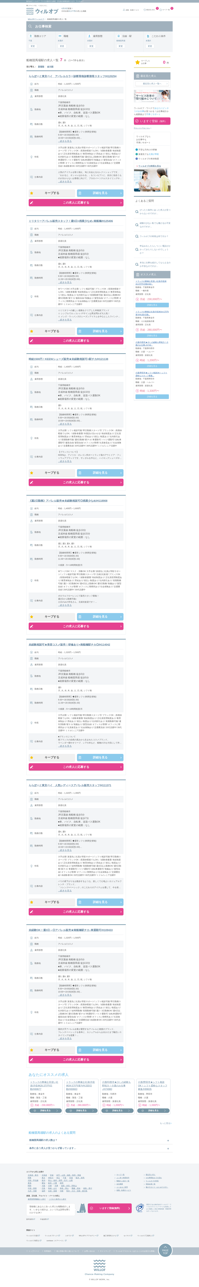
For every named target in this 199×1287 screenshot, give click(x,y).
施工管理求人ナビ (109, 1236)
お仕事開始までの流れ (154, 1178)
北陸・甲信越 (33, 1181)
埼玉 (58, 1178)
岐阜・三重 (52, 1183)
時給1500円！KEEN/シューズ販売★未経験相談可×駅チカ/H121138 (68, 359)
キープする (52, 193)
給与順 (50, 66)
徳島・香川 (87, 1189)
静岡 (61, 1183)
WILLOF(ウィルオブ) (36, 19)
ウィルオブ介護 (32, 1236)
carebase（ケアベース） (55, 1241)
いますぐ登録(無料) (110, 1208)
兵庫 (56, 1186)
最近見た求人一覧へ (152, 83)
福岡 (43, 1191)
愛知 (43, 1183)
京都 (50, 1186)
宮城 (51, 1175)
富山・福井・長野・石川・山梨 (60, 1181)
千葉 (64, 1178)
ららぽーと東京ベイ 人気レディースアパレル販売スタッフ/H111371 (70, 785)
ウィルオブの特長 (152, 1181)
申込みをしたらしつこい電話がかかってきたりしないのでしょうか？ (155, 249)
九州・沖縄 (32, 1191)
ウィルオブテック (51, 1236)
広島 (43, 1189)
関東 (29, 1178)
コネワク (68, 1236)
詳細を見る (100, 193)
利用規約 (47, 1251)
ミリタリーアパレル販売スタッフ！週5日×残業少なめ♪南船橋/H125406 (71, 221)
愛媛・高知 (76, 1189)
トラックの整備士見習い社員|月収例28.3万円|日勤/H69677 (44, 1086)
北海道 (44, 1175)
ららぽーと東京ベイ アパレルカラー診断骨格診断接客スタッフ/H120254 (72, 76)
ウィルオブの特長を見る (149, 166)
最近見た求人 (150, 1175)
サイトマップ (105, 1251)
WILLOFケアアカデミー (87, 1236)
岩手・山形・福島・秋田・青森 (68, 1175)
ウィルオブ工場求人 (144, 1236)
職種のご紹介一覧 (122, 1181)
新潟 (43, 1181)
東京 (43, 1178)
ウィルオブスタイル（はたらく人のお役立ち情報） (136, 1251)
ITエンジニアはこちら (142, 128)
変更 (33, 46)
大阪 (43, 1186)
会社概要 (119, 1184)
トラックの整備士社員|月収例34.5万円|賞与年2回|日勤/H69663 (80, 1086)
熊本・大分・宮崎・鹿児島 (76, 1191)
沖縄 (61, 1191)
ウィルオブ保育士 (32, 1241)
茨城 (71, 1178)
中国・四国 (32, 1189)
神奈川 (50, 1178)
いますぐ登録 (153, 121)
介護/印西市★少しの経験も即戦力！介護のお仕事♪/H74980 (116, 1086)
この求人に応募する (76, 202)
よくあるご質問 (122, 1187)
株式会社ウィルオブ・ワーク (35, 1)
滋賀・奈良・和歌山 (69, 1186)
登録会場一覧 (150, 1184)
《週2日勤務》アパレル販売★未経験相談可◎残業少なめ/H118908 (68, 500)
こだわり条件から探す (57, 1199)
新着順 (41, 66)
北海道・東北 (33, 1175)
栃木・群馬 (80, 1178)
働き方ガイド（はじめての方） (157, 1187)
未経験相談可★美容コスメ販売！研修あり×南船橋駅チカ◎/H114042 (69, 644)
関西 (29, 1186)
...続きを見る (65, 141)
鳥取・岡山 (64, 1189)
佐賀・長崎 (52, 1191)
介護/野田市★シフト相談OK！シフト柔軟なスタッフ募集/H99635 (152, 1086)
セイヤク (127, 1236)
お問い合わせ (89, 1251)
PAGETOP (165, 1252)
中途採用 (43, 1219)
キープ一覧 (120, 1175)
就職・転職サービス (132, 10)
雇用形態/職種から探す (37, 1199)
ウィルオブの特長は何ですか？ (154, 236)
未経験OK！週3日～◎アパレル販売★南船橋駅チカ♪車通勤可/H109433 (71, 930)
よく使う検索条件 (122, 1178)
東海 (29, 1183)
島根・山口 (52, 1189)
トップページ (34, 1251)
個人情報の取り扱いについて (67, 1251)
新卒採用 (29, 1219)
